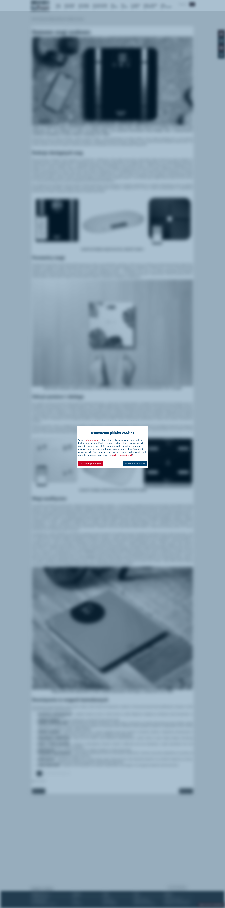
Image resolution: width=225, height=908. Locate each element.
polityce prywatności (122, 455)
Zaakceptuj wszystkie (135, 463)
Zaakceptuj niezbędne (90, 463)
